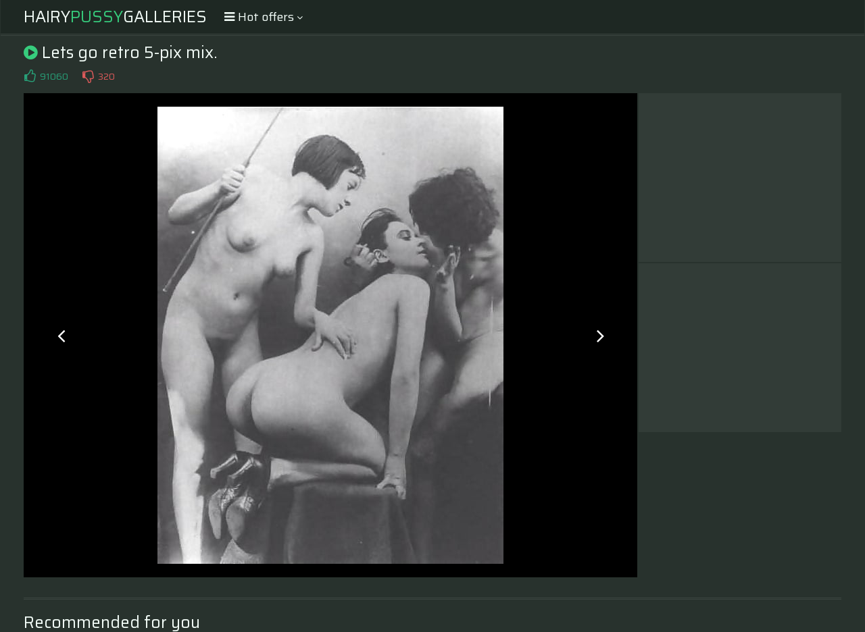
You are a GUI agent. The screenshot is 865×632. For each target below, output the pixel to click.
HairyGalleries (115, 17)
